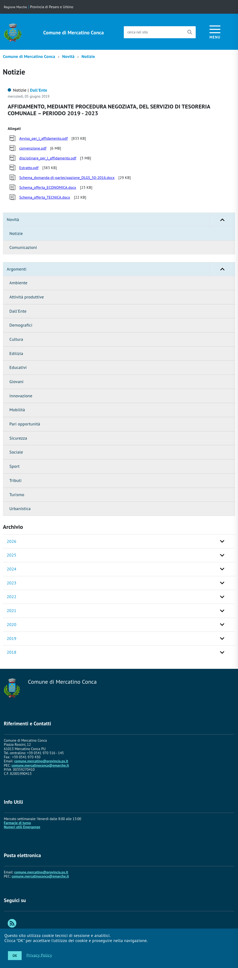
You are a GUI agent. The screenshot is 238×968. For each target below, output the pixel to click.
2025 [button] (11, 555)
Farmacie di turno (17, 823)
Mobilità (17, 409)
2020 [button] (11, 624)
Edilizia (16, 353)
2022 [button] (11, 596)
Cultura (16, 339)
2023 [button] (11, 583)
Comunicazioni (23, 247)
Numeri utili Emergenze (22, 827)
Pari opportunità (24, 424)
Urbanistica (20, 508)
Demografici (20, 325)
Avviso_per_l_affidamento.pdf (43, 138)
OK (15, 955)
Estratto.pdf (28, 167)
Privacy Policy (39, 955)
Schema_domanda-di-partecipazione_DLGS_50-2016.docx (67, 177)
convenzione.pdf (32, 148)
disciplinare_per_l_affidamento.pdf (47, 158)
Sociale (16, 452)
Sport (14, 466)
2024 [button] (11, 569)
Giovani (16, 381)
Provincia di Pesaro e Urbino (51, 7)
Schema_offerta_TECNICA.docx (44, 197)
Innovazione (20, 396)
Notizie (88, 56)
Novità (68, 56)
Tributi (15, 480)
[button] (222, 220)
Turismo (16, 494)
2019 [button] (11, 638)
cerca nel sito (137, 32)
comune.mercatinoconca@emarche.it (40, 765)
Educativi (18, 367)
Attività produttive (26, 297)
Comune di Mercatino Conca (73, 32)
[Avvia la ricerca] (190, 32)
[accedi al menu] (214, 31)
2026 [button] (11, 541)
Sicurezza (18, 438)
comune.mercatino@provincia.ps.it (41, 761)
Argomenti (121, 269)
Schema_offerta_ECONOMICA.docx (47, 187)
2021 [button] (11, 610)
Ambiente (18, 282)
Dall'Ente (17, 311)
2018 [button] (11, 652)
